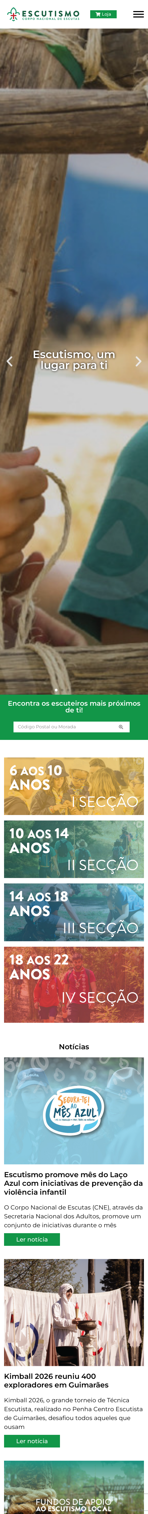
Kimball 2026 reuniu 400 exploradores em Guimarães (56, 1381)
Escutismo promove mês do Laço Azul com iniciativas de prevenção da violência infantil (73, 1183)
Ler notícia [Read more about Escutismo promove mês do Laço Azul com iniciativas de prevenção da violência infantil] (32, 1239)
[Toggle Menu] (138, 14)
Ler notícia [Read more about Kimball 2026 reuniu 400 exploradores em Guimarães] (32, 1441)
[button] (9, 361)
